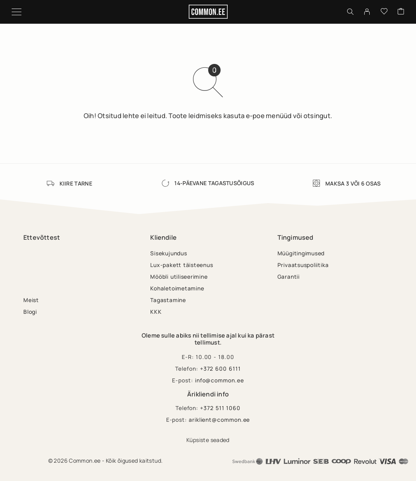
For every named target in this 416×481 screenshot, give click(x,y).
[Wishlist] (384, 12)
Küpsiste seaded (208, 440)
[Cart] (400, 12)
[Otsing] (350, 11)
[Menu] (16, 11)
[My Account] (366, 11)
